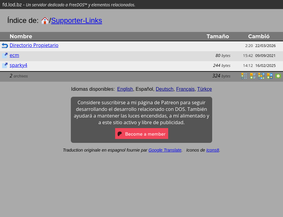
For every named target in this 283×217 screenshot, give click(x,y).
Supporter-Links (76, 20)
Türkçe (204, 89)
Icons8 (212, 150)
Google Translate (165, 150)
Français (185, 89)
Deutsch (165, 89)
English (125, 89)
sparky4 (18, 65)
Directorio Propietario (34, 45)
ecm (14, 55)
